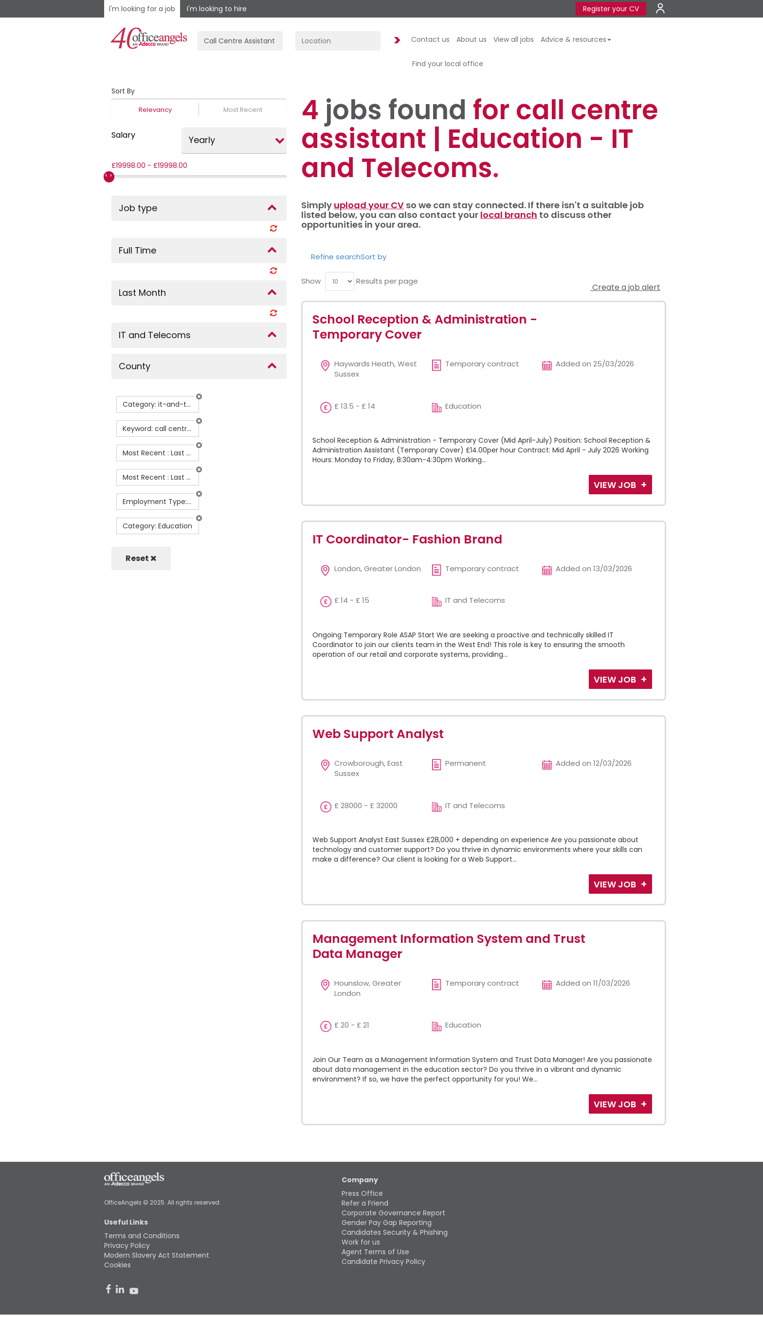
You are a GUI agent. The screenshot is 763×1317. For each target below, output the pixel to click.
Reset (141, 558)
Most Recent (242, 109)
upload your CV (369, 205)
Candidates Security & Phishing (395, 1232)
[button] (199, 396)
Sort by (373, 257)
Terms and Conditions (142, 1236)
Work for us (361, 1242)
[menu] (339, 281)
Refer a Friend (365, 1203)
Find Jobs (395, 40)
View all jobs (513, 39)
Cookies (117, 1265)
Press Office (362, 1193)
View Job (616, 485)
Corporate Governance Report (393, 1213)
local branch (508, 215)
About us (471, 39)
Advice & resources (576, 39)
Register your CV (611, 9)
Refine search (336, 257)
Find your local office (447, 64)
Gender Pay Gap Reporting (387, 1222)
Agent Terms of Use (375, 1252)
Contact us (430, 39)
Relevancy (155, 109)
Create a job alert (625, 287)
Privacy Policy (127, 1245)
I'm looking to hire (217, 9)
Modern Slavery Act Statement (156, 1255)
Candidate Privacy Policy (383, 1261)
